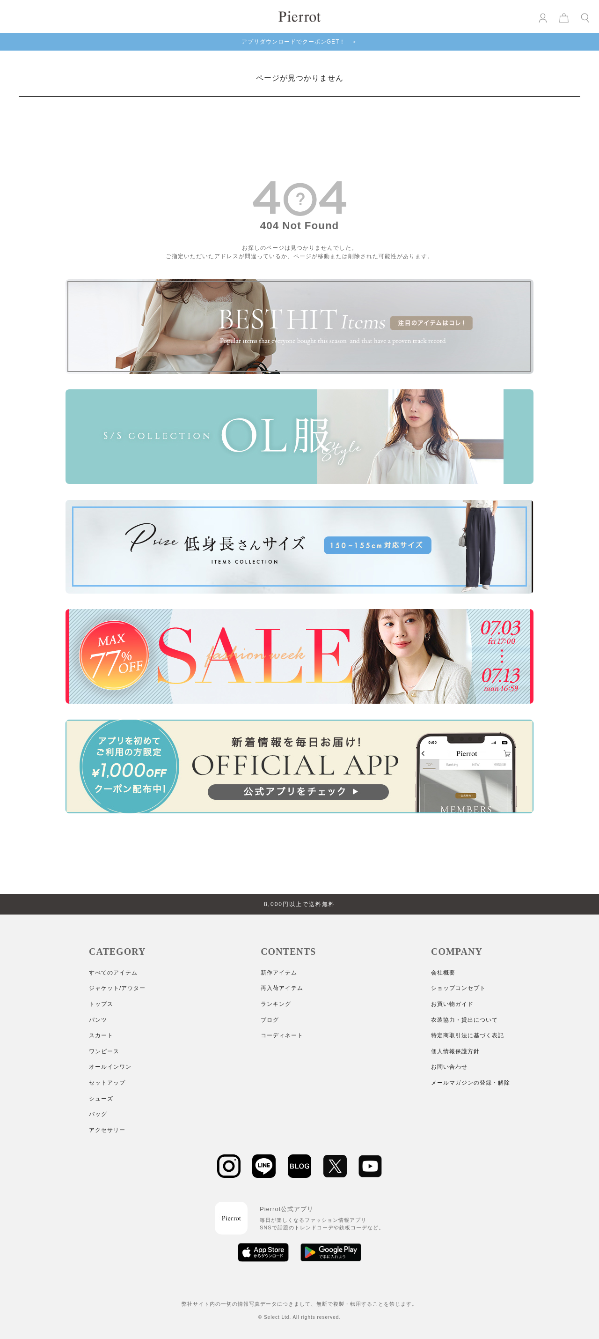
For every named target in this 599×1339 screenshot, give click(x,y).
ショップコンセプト (458, 988)
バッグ (98, 1114)
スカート (101, 1035)
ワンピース (104, 1051)
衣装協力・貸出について (464, 1020)
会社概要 (443, 972)
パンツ (98, 1020)
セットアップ (107, 1082)
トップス (101, 1004)
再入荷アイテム (282, 988)
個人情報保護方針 (455, 1051)
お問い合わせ (449, 1067)
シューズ (101, 1098)
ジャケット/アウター (117, 988)
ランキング (276, 1004)
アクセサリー (107, 1130)
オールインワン (110, 1067)
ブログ (270, 1020)
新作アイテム (279, 972)
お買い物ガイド (452, 1004)
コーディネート (282, 1035)
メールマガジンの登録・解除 (470, 1082)
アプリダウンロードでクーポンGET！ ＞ (299, 41)
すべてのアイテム (113, 972)
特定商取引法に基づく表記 (467, 1035)
